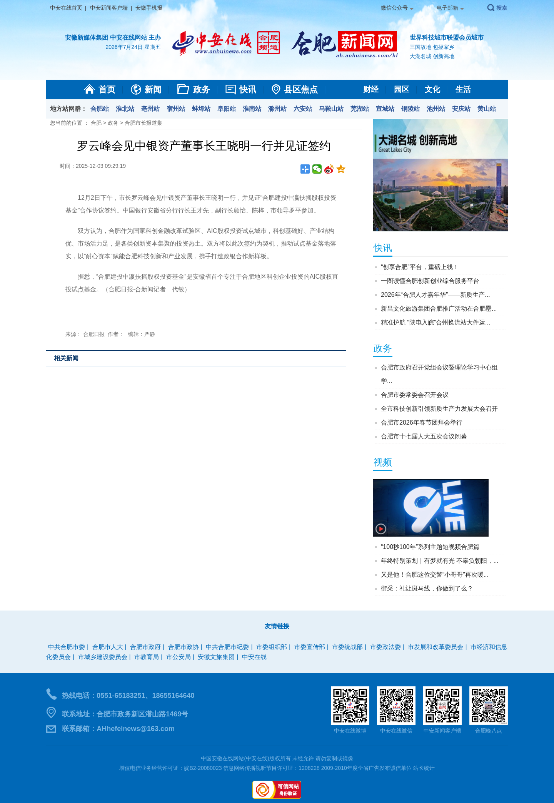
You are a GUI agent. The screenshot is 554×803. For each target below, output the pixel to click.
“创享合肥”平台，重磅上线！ (420, 267)
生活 (463, 89)
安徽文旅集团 (216, 657)
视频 (383, 462)
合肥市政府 (145, 647)
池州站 (436, 108)
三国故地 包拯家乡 (432, 47)
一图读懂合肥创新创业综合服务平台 (430, 281)
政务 (201, 89)
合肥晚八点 (488, 731)
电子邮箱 (447, 8)
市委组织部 (271, 647)
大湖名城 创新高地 (432, 56)
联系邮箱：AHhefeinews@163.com (118, 729)
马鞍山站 (331, 108)
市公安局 (178, 657)
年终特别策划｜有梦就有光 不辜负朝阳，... (440, 560)
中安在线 (254, 657)
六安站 (303, 108)
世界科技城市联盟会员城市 (447, 37)
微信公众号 (394, 8)
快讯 (247, 89)
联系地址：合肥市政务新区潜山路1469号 (125, 714)
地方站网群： (68, 108)
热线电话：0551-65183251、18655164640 (128, 695)
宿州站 (176, 108)
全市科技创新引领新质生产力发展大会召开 (439, 408)
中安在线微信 (396, 731)
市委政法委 (385, 647)
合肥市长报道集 (143, 123)
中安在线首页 (66, 8)
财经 (371, 89)
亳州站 (150, 108)
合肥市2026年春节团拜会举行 (421, 422)
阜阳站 (226, 108)
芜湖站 (359, 108)
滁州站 (277, 108)
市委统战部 (347, 647)
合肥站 (99, 108)
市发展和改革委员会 (435, 647)
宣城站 (385, 108)
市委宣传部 (309, 647)
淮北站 (125, 108)
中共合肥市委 (66, 647)
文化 (432, 89)
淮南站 (252, 108)
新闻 (153, 89)
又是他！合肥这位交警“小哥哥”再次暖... (435, 574)
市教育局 (146, 657)
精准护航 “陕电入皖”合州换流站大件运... (435, 322)
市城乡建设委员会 (102, 657)
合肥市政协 (183, 647)
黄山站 (486, 108)
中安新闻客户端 (109, 8)
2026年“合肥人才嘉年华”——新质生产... (435, 294)
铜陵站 (410, 108)
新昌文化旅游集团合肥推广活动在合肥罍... (439, 308)
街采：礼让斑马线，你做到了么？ (427, 588)
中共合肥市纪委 (227, 647)
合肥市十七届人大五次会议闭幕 (424, 436)
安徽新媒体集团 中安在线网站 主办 (113, 37)
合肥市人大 (107, 647)
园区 (401, 89)
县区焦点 (301, 89)
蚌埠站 (201, 108)
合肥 (96, 123)
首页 (106, 89)
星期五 (153, 47)
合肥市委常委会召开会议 (415, 394)
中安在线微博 (350, 731)
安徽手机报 (148, 8)
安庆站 (461, 108)
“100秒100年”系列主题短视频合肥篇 (430, 547)
